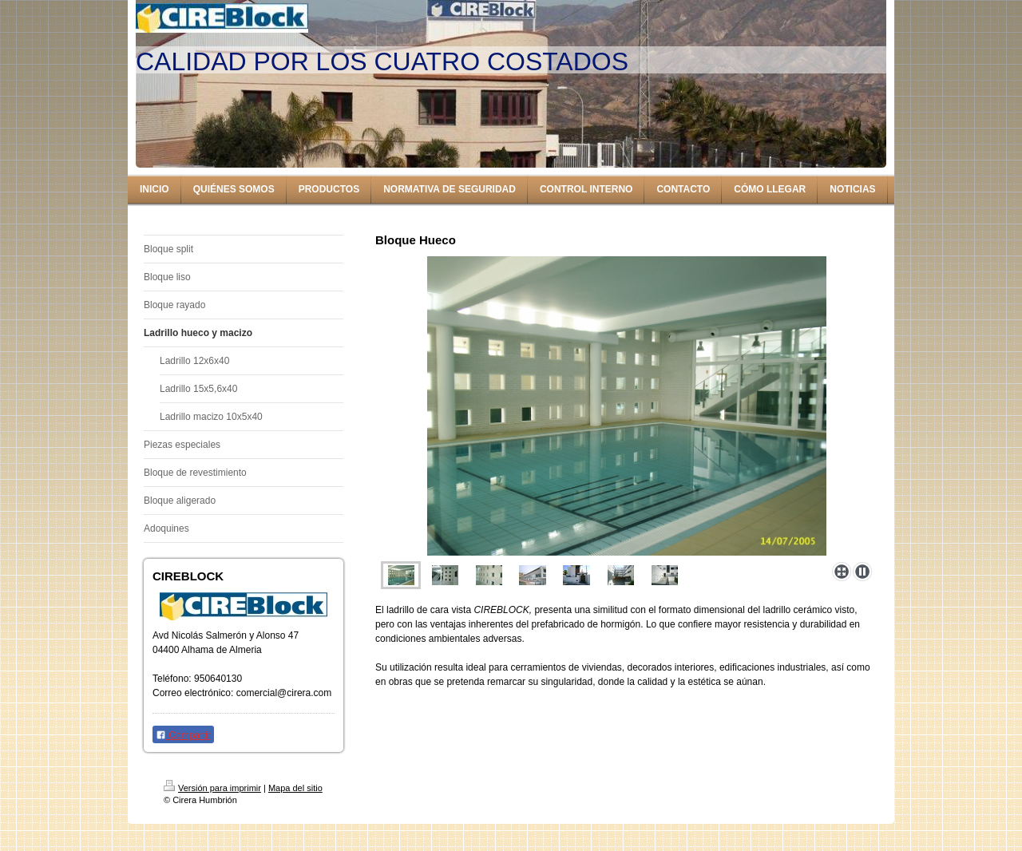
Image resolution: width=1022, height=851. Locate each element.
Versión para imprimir (212, 788)
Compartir (183, 735)
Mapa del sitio (295, 788)
